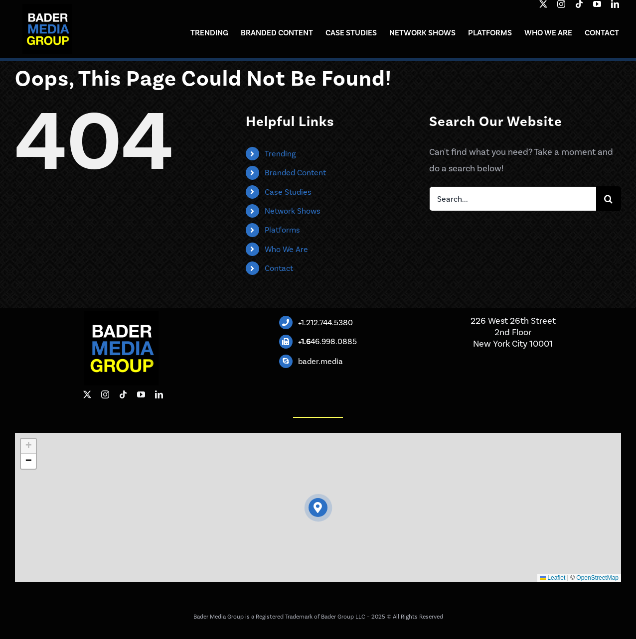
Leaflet (552, 577)
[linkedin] (615, 4)
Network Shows (292, 211)
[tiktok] (579, 4)
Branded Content (295, 172)
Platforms (282, 230)
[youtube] (597, 4)
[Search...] (512, 198)
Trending (280, 153)
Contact (279, 268)
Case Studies (288, 192)
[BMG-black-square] (47, 8)
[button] (318, 507)
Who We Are (286, 249)
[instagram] (561, 4)
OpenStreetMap (597, 577)
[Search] (608, 198)
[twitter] (543, 4)
